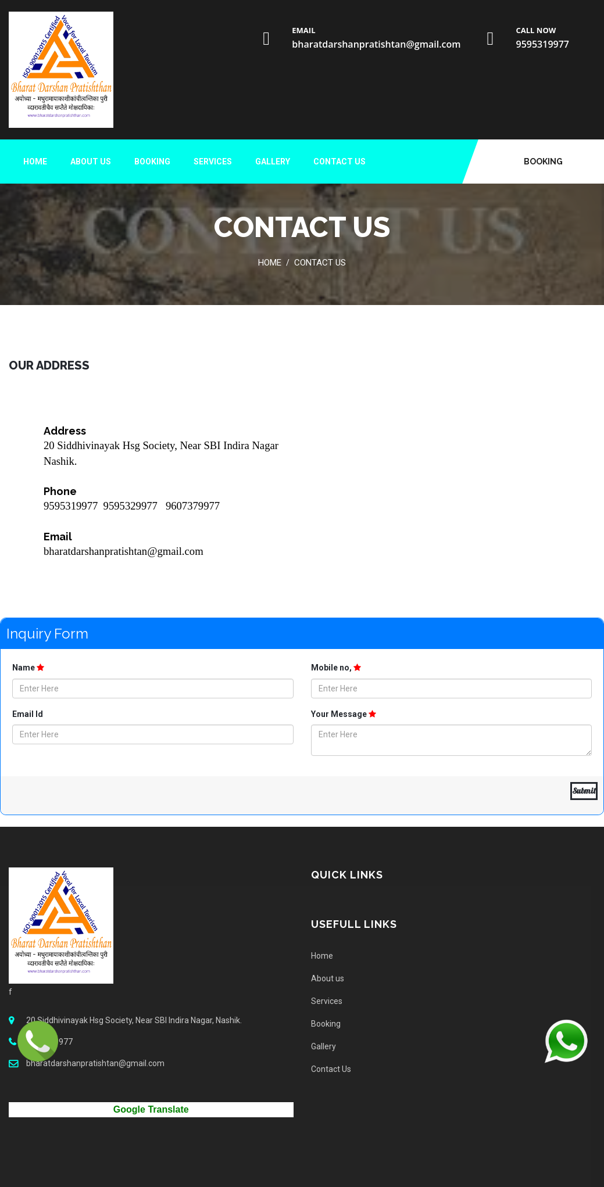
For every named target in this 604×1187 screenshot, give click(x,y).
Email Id (27, 714)
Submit (584, 791)
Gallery (272, 161)
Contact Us (339, 161)
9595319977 (542, 44)
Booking (543, 161)
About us (90, 161)
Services (213, 161)
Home (35, 161)
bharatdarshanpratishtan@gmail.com (376, 44)
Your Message (343, 714)
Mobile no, (336, 667)
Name (28, 667)
